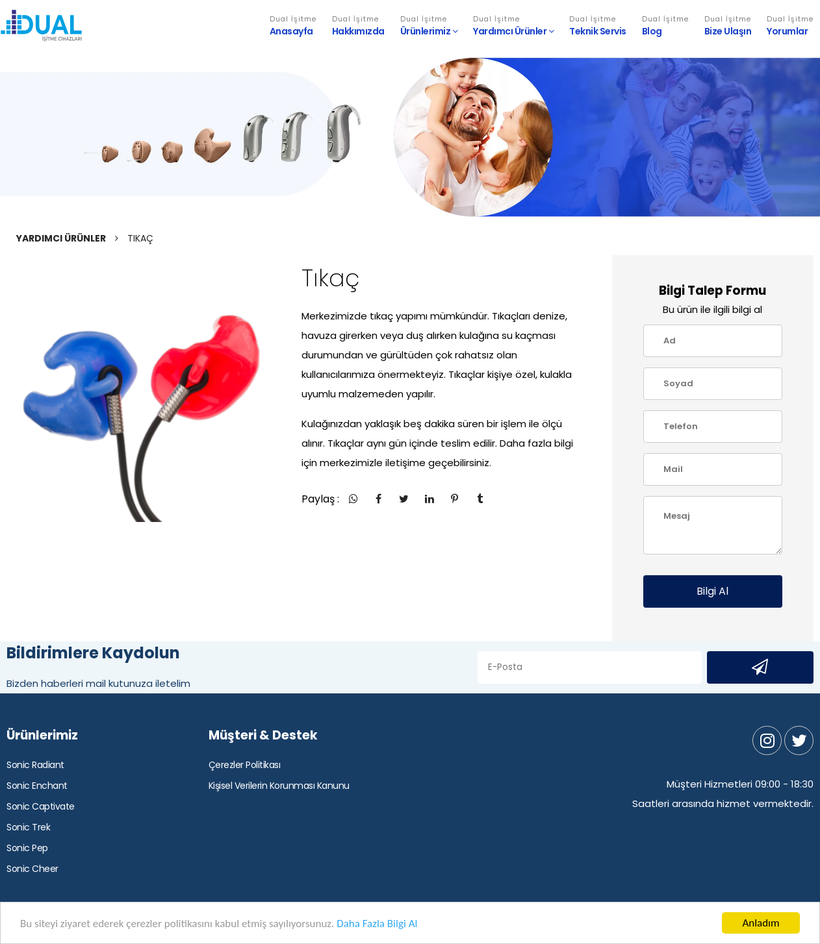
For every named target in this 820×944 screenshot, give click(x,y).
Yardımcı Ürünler (513, 26)
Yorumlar (790, 26)
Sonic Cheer (32, 868)
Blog (665, 26)
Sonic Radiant (35, 764)
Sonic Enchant (37, 785)
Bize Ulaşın (728, 26)
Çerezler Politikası (245, 764)
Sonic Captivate (40, 806)
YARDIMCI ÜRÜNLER (61, 238)
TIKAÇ (140, 238)
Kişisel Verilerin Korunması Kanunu (279, 785)
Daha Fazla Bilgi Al (377, 925)
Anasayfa (293, 26)
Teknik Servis (597, 26)
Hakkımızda (358, 26)
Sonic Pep (27, 847)
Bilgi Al (712, 591)
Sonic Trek (28, 827)
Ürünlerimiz (429, 26)
